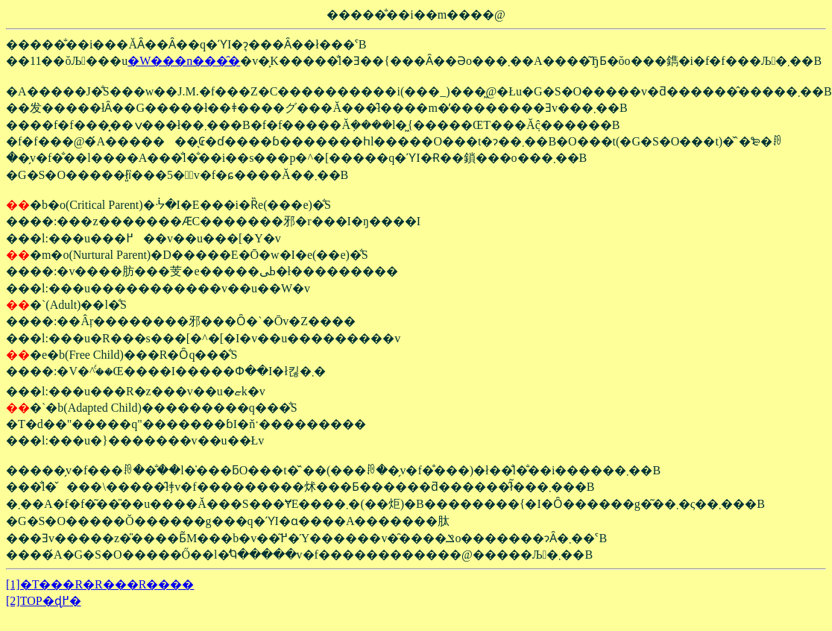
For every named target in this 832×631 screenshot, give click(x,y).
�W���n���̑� (183, 60)
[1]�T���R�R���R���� (100, 584)
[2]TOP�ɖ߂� (43, 600)
